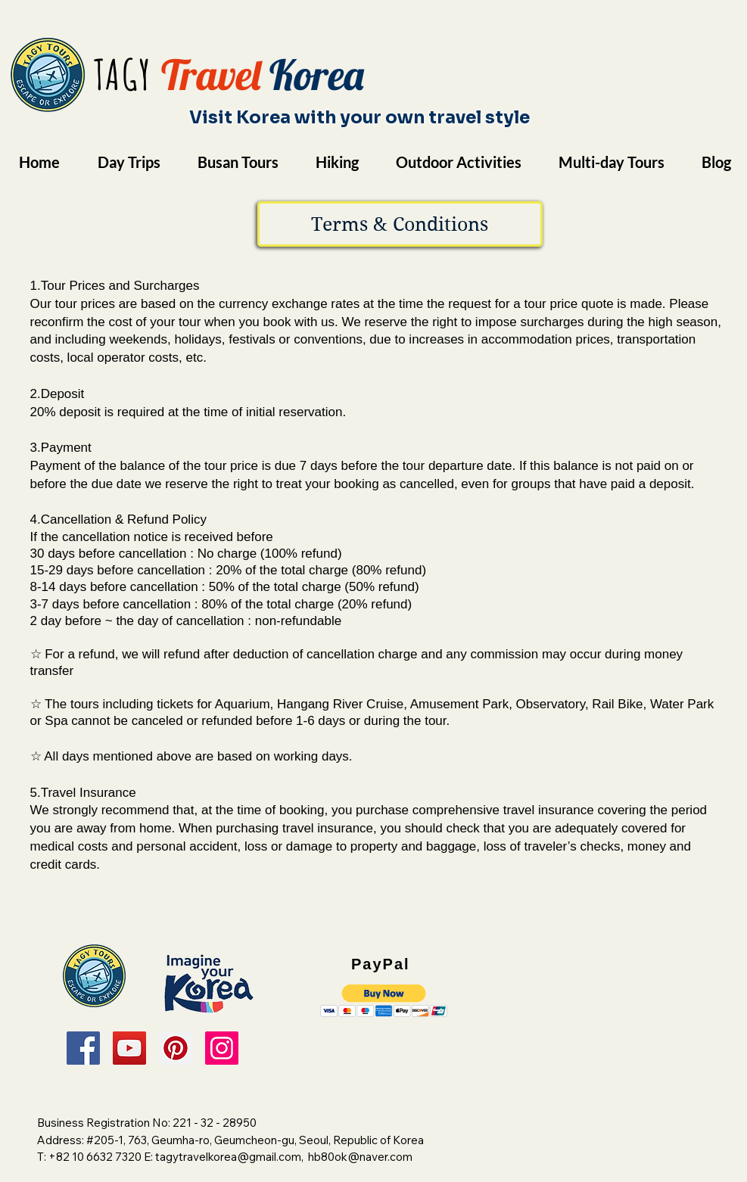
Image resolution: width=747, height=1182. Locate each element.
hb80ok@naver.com (360, 1156)
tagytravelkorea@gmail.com (228, 1156)
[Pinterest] (175, 1048)
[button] (400, 224)
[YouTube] (129, 1048)
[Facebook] (83, 1048)
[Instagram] (221, 1048)
